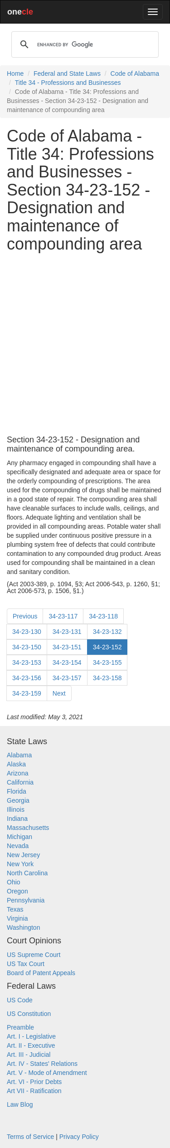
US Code (20, 1000)
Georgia (18, 800)
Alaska (16, 764)
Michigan (19, 836)
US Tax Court (25, 963)
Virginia (17, 918)
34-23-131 (67, 631)
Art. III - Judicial (28, 1054)
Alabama (19, 755)
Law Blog (20, 1104)
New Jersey (23, 855)
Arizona (17, 773)
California (20, 782)
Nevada (18, 845)
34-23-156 (26, 678)
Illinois (15, 809)
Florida (16, 791)
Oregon (17, 891)
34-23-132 (107, 631)
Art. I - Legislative (31, 1036)
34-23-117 (63, 616)
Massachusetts (28, 827)
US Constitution (29, 1013)
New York (20, 864)
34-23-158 (107, 678)
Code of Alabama (135, 73)
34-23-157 (67, 678)
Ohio (13, 882)
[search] (83, 44)
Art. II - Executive (31, 1045)
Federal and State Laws (67, 73)
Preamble (20, 1027)
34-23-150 (26, 647)
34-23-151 (67, 647)
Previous (25, 616)
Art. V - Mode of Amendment (47, 1072)
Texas (15, 909)
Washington (23, 927)
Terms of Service (30, 1136)
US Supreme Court (33, 954)
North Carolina (27, 873)
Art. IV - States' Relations (42, 1063)
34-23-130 (26, 631)
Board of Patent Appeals (41, 972)
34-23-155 (107, 662)
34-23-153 (26, 662)
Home (15, 73)
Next (59, 693)
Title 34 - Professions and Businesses (68, 82)
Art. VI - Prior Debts (34, 1081)
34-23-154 (67, 662)
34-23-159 (26, 693)
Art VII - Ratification (34, 1090)
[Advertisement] (85, 344)
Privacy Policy (79, 1136)
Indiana (17, 818)
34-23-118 (103, 616)
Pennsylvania (25, 900)
